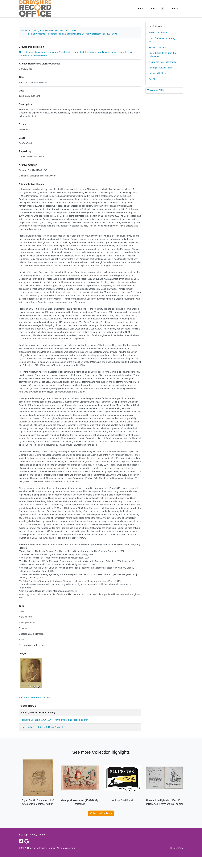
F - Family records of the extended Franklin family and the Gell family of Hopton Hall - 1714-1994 (72, 34)
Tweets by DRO (155, 90)
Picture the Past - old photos (162, 62)
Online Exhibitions (157, 73)
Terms (42, 834)
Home (140, 8)
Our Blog (153, 79)
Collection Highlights (101, 813)
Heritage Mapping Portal (161, 67)
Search (154, 8)
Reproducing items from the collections (162, 55)
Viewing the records (158, 32)
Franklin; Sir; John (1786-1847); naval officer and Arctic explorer (54, 720)
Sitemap (23, 834)
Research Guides (157, 47)
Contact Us (176, 8)
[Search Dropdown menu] (162, 8)
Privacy (33, 834)
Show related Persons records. (35, 697)
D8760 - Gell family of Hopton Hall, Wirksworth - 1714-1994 (48, 31)
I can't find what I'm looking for (162, 40)
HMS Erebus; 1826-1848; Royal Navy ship (43, 727)
